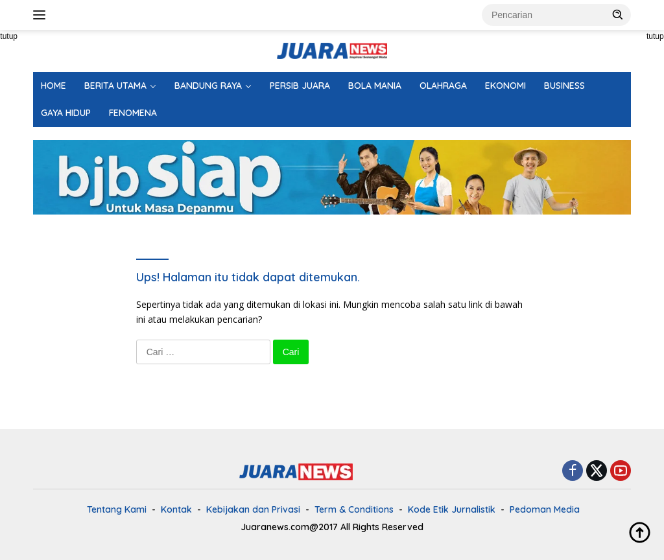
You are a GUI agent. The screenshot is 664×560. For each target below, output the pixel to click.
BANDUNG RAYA (208, 85)
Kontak (176, 509)
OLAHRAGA (443, 85)
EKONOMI (505, 85)
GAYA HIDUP (66, 113)
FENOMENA (133, 113)
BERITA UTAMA (115, 85)
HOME (53, 85)
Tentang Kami (117, 509)
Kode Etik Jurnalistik (451, 509)
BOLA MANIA (374, 85)
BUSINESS (564, 85)
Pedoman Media (545, 509)
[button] (618, 14)
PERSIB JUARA (300, 85)
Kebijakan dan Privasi (253, 509)
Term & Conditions (354, 509)
